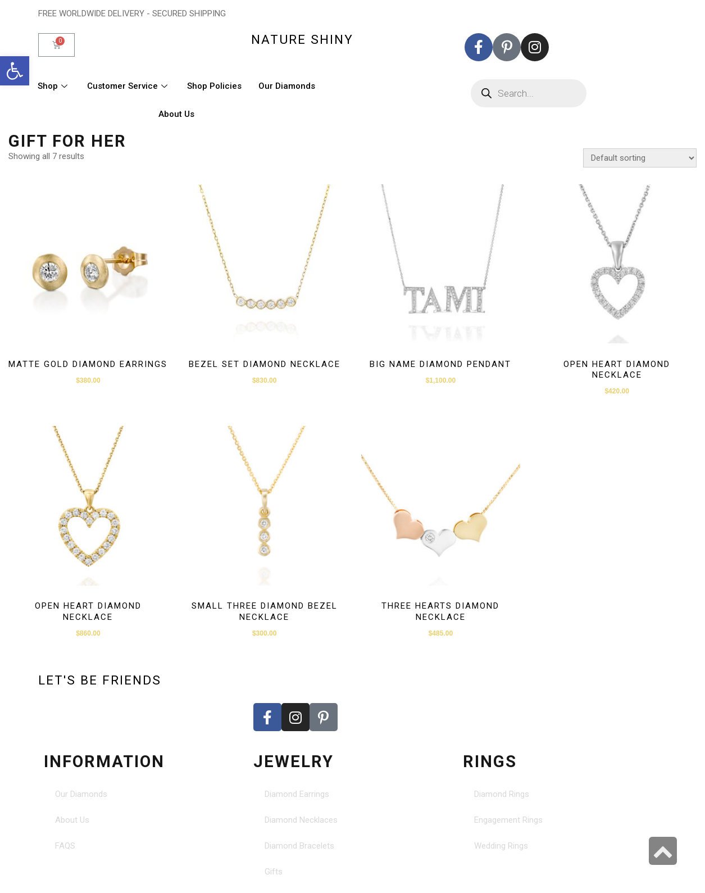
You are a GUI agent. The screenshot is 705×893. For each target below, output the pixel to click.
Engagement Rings (508, 820)
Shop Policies (214, 86)
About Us (176, 114)
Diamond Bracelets (299, 846)
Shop (54, 86)
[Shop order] (640, 157)
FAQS (65, 846)
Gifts (274, 872)
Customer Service (128, 86)
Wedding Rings (501, 846)
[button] (14, 70)
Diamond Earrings (297, 794)
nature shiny (302, 39)
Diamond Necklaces (301, 820)
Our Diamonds (286, 86)
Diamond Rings (501, 794)
